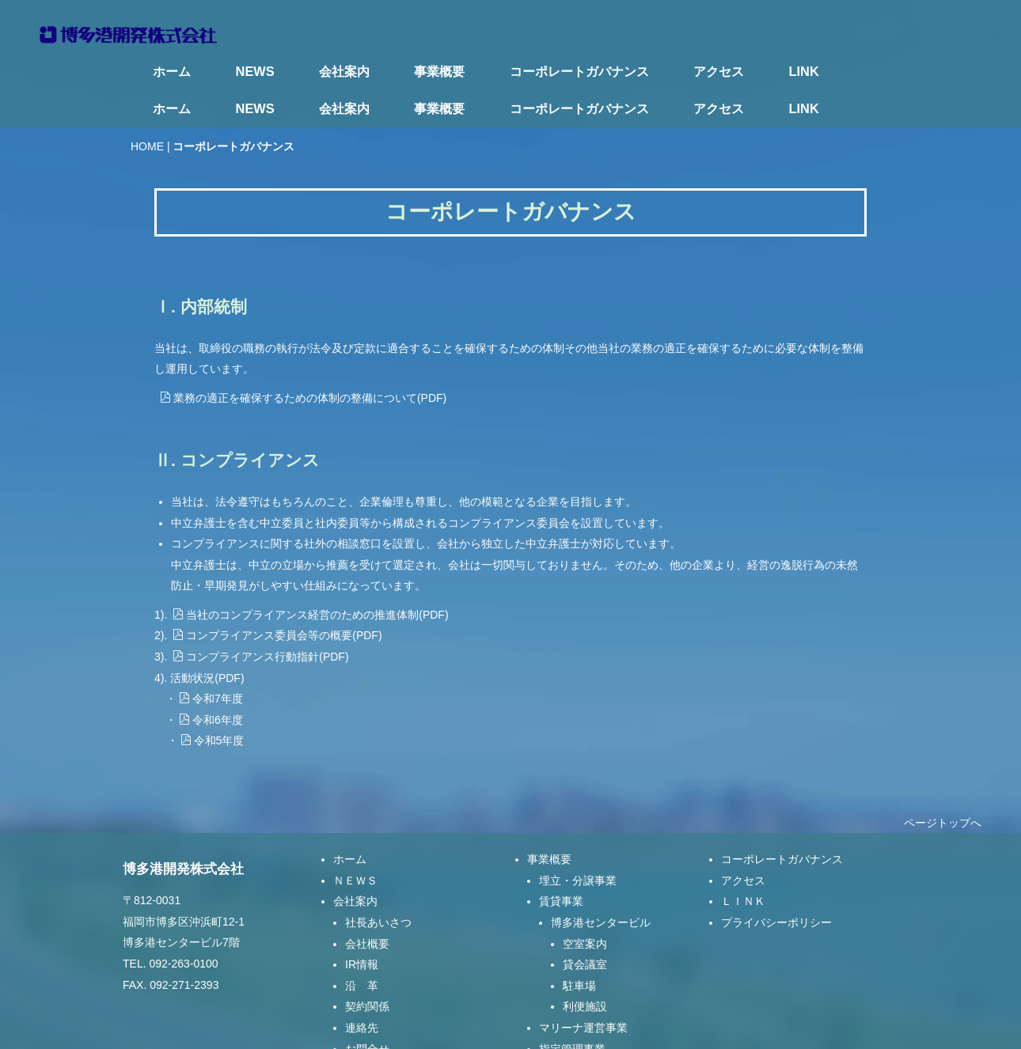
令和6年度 (211, 682)
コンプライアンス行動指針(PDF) (260, 619)
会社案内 (344, 71)
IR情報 (361, 927)
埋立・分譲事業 (578, 842)
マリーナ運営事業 (583, 990)
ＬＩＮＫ (743, 864)
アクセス (718, 71)
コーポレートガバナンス (579, 71)
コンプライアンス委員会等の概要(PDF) (277, 598)
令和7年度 (211, 661)
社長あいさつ (378, 885)
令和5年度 (212, 703)
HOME (147, 108)
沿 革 (361, 947)
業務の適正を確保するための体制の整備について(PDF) (303, 360)
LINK (804, 71)
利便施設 (585, 969)
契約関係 (367, 969)
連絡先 (361, 990)
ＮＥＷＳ (355, 842)
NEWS (255, 71)
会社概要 (367, 905)
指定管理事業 (572, 1011)
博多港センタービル (601, 885)
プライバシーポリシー (776, 885)
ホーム (172, 71)
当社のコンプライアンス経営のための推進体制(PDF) (310, 576)
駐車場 (579, 947)
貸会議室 (585, 927)
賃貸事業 (561, 864)
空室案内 (585, 905)
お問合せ (367, 1011)
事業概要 (439, 71)
